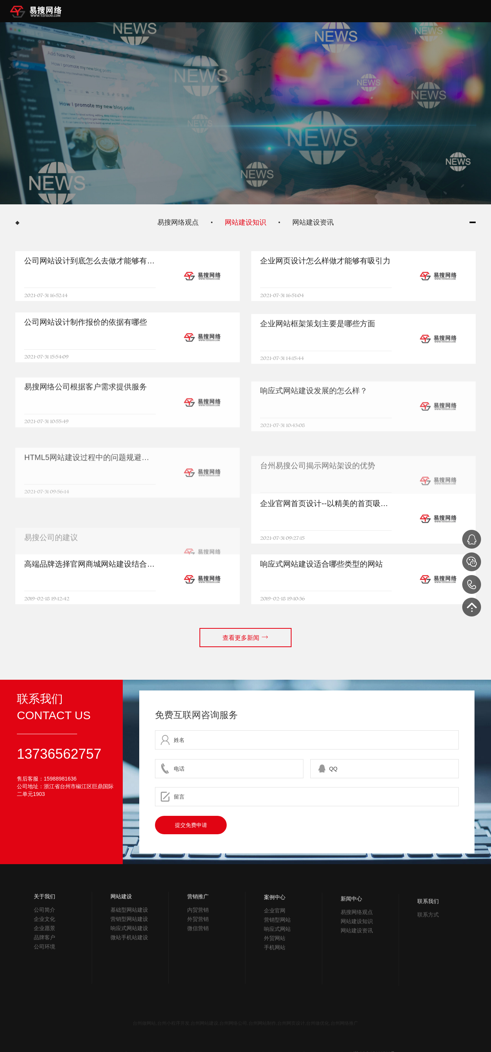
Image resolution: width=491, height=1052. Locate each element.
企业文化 (44, 949)
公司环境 (44, 976)
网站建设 (121, 939)
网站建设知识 (245, 222)
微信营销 (198, 981)
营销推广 (198, 950)
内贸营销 (198, 963)
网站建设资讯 (313, 222)
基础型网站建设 (129, 952)
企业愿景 (44, 958)
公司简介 (44, 940)
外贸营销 (198, 972)
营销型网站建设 (129, 961)
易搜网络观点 (178, 222)
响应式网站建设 (129, 971)
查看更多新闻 (245, 629)
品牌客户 (44, 967)
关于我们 (44, 926)
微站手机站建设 (129, 980)
